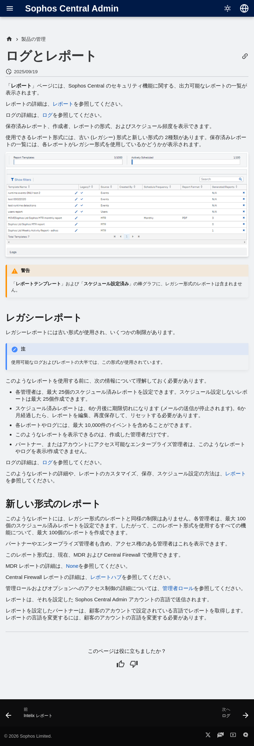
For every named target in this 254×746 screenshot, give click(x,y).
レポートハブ (106, 577)
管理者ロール (178, 588)
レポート (63, 104)
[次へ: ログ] (234, 715)
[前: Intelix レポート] (30, 715)
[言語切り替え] (244, 8)
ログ (47, 115)
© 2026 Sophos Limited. (28, 736)
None (72, 566)
